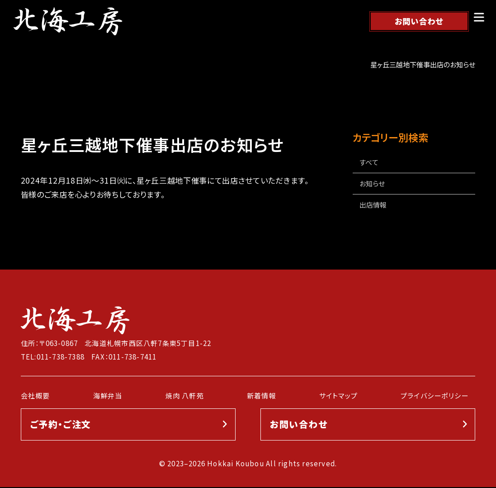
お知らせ (372, 184)
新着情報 (261, 396)
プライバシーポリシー (434, 396)
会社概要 (35, 396)
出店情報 (373, 205)
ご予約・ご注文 (60, 424)
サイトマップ (338, 396)
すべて (368, 162)
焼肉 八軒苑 (184, 396)
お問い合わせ (419, 21)
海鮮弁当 (108, 396)
